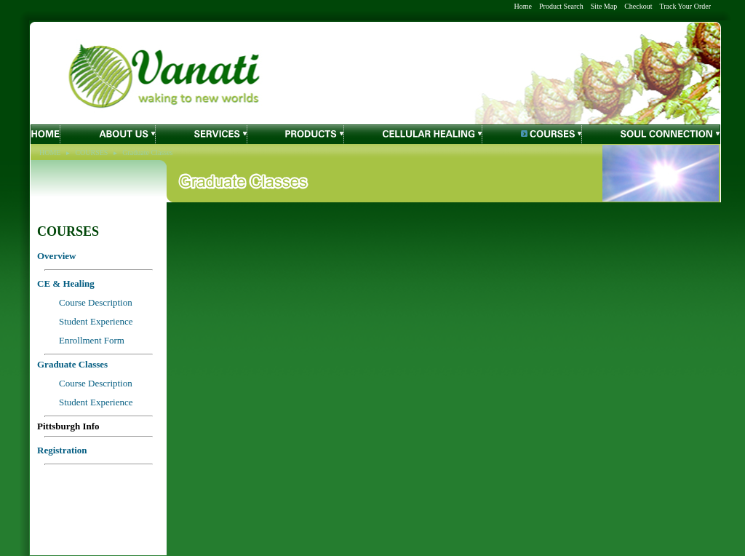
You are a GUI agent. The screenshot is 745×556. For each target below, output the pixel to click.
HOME (49, 152)
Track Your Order (685, 6)
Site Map (604, 6)
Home (523, 6)
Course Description (95, 383)
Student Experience (95, 402)
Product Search (561, 6)
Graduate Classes (147, 152)
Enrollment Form (91, 340)
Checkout (638, 6)
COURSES (91, 152)
